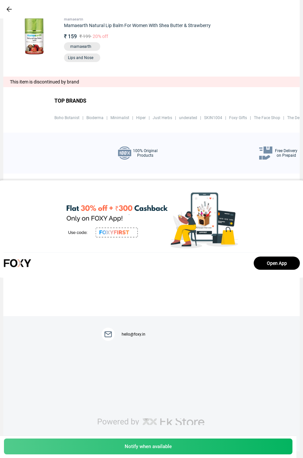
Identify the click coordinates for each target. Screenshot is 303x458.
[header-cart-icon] (274, 9)
